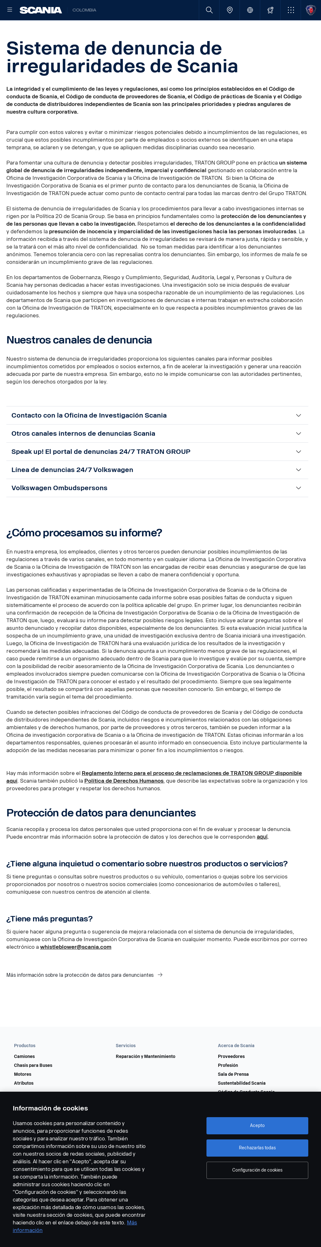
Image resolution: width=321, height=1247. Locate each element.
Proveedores (231, 1077)
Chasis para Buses (33, 1085)
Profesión (228, 1085)
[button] (291, 10)
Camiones (24, 1077)
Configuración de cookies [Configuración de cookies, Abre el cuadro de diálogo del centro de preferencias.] (257, 1170)
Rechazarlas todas (257, 1148)
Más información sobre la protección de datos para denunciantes (80, 995)
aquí (262, 857)
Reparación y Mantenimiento (145, 1077)
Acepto (257, 1125)
